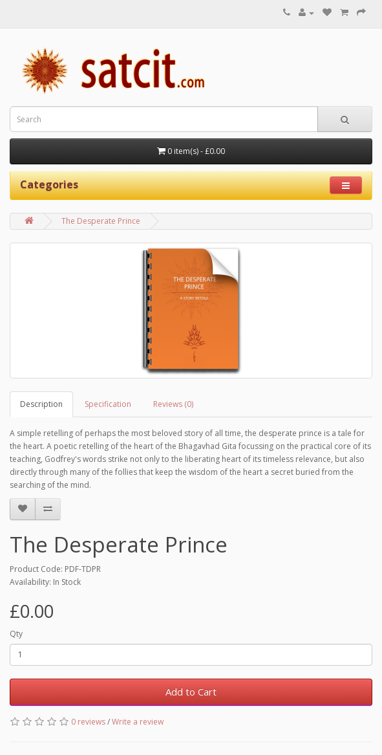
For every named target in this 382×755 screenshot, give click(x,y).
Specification (108, 404)
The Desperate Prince (100, 220)
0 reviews (88, 721)
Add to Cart (191, 691)
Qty (16, 633)
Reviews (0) (173, 404)
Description (41, 404)
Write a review (138, 721)
